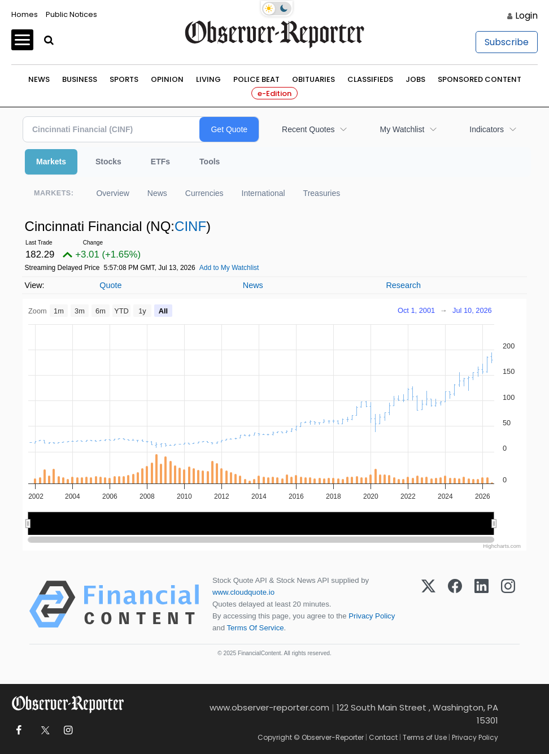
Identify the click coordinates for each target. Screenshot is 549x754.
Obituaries (313, 79)
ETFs (160, 161)
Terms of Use (425, 737)
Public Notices (71, 14)
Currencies (204, 193)
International (263, 193)
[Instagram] (508, 604)
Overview (112, 193)
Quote (110, 285)
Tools (209, 161)
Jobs (415, 79)
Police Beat (256, 79)
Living (208, 79)
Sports (124, 79)
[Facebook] (455, 604)
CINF (190, 226)
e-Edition (274, 93)
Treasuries (322, 193)
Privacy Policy (371, 616)
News (39, 79)
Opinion (167, 79)
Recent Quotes (308, 129)
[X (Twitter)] (428, 604)
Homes (24, 14)
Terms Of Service (255, 628)
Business (79, 79)
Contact (383, 737)
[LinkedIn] (481, 604)
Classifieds (370, 79)
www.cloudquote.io (243, 592)
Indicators (486, 129)
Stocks (108, 161)
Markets (51, 161)
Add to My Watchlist (229, 268)
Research (403, 285)
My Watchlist (402, 129)
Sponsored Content (479, 79)
